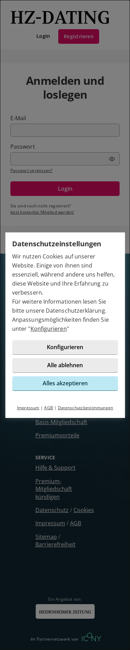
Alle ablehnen (65, 365)
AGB (48, 408)
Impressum (28, 408)
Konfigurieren (49, 328)
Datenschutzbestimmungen (85, 408)
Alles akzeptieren (65, 383)
